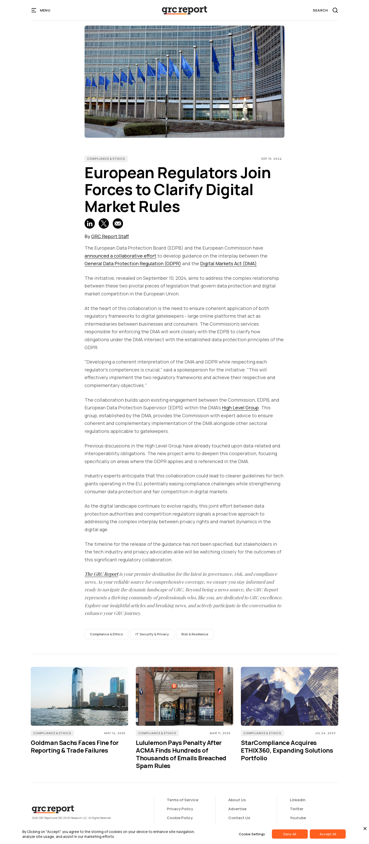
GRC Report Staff (110, 236)
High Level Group (240, 407)
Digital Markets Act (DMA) (228, 263)
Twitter (296, 808)
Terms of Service (182, 800)
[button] (41, 10)
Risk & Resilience (194, 634)
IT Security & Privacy (152, 634)
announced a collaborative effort (120, 256)
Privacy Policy (180, 808)
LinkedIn (297, 800)
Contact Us (239, 817)
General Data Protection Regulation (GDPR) (133, 263)
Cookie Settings (252, 834)
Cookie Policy (180, 817)
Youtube (298, 817)
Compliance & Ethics (106, 159)
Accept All (328, 834)
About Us (237, 800)
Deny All (289, 834)
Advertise (237, 808)
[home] (184, 10)
